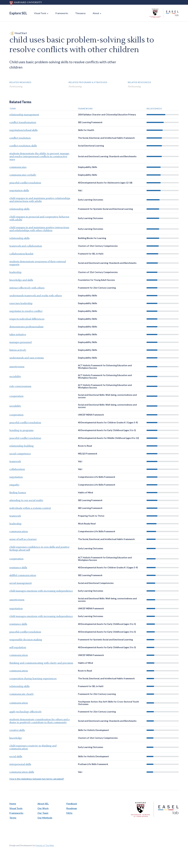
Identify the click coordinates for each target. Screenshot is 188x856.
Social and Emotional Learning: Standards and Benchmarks (107, 156)
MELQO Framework (87, 453)
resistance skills (18, 567)
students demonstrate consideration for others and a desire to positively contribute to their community (39, 721)
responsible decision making (25, 639)
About (96, 13)
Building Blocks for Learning (92, 238)
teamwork (15, 461)
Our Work (43, 808)
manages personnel (20, 342)
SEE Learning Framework (90, 122)
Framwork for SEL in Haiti (90, 253)
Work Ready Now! (87, 523)
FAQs (69, 813)
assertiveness (16, 366)
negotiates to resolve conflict (25, 311)
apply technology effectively (25, 711)
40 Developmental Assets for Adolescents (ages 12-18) (105, 182)
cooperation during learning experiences (33, 678)
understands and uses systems (26, 357)
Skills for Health (86, 130)
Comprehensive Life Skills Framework (96, 477)
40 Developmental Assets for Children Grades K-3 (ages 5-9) (108, 422)
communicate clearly (21, 694)
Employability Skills (87, 167)
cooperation (16, 396)
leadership (15, 272)
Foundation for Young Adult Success (96, 280)
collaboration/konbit (21, 253)
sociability (15, 376)
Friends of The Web (45, 845)
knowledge (15, 738)
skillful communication (22, 575)
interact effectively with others (27, 287)
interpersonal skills (20, 764)
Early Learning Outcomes (90, 199)
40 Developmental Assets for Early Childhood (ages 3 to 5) (107, 430)
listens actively (17, 350)
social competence (20, 453)
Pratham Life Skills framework (93, 764)
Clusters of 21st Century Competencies (98, 246)
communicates (17, 167)
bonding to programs (21, 430)
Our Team (42, 813)
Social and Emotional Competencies (96, 583)
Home (12, 803)
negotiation (16, 477)
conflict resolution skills (23, 145)
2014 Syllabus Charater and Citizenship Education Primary (107, 114)
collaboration (17, 469)
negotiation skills (19, 190)
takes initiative (17, 334)
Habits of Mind (85, 492)
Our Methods (44, 817)
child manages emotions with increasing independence (41, 590)
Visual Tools (40, 13)
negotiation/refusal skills (23, 130)
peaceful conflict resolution (25, 182)
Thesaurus (80, 13)
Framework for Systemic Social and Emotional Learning (105, 209)
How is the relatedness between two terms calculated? (36, 778)
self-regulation (17, 647)
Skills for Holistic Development (93, 730)
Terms (12, 817)
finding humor (17, 492)
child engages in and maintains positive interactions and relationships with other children (39, 229)
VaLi (80, 190)
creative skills (17, 730)
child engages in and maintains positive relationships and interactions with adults (39, 200)
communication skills (21, 772)
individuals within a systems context (30, 508)
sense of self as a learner (23, 539)
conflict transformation (22, 122)
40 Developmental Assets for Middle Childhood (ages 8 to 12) (108, 438)
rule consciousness (20, 386)
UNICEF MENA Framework (91, 414)
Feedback (71, 803)
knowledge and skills (21, 280)
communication (18, 531)
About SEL (43, 803)
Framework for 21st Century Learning (97, 288)
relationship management (24, 114)
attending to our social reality (26, 500)
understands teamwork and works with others (35, 295)
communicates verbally (22, 174)
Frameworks (61, 13)
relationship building (21, 445)
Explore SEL (18, 13)
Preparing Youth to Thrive (91, 516)
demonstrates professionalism (26, 326)
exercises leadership (20, 303)
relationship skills (19, 209)
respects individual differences (26, 318)
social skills (15, 756)
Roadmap (71, 808)
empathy (14, 484)
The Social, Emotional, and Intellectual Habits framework (106, 138)
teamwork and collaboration (25, 246)
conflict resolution (20, 138)
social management (20, 583)
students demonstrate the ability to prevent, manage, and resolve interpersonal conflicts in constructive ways (39, 156)
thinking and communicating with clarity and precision (41, 663)
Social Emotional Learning (91, 145)
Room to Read (85, 446)
